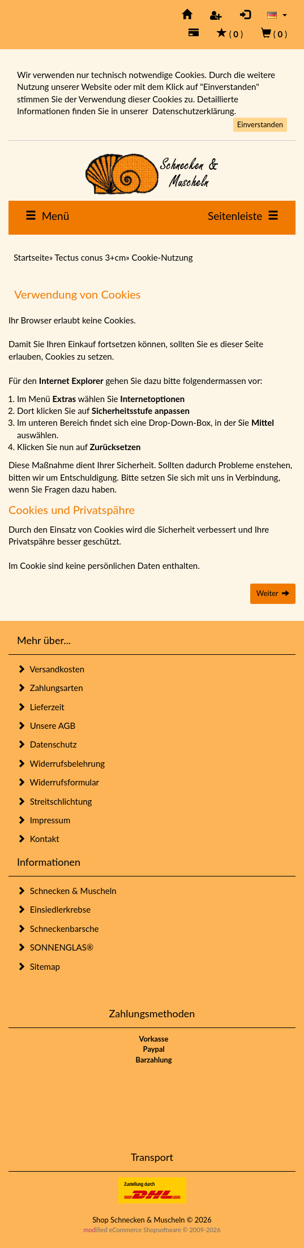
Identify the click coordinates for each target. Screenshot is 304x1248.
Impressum (43, 820)
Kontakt (38, 839)
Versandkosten (50, 669)
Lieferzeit (41, 707)
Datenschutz (46, 744)
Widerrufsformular (58, 782)
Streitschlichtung (54, 801)
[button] (277, 14)
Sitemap (38, 966)
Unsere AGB (46, 725)
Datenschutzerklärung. (194, 111)
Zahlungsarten (50, 688)
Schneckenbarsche (58, 928)
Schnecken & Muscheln (67, 891)
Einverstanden (260, 124)
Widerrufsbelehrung (61, 763)
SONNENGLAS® (55, 947)
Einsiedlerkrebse (54, 909)
